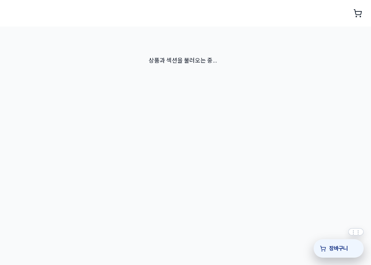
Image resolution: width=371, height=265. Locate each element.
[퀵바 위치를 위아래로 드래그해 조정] (356, 232)
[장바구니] (339, 248)
